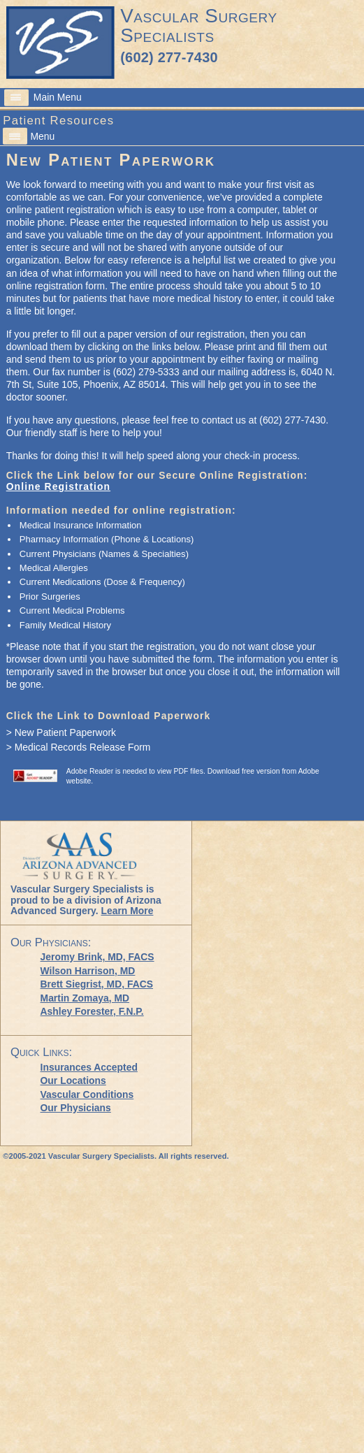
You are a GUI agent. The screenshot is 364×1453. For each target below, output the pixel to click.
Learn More (127, 910)
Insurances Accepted (89, 1067)
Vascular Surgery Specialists (198, 25)
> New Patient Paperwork (61, 732)
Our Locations (73, 1080)
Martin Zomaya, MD (85, 998)
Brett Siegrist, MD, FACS (97, 984)
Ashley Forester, (92, 1011)
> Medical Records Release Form (78, 747)
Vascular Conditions (87, 1094)
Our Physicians (76, 1107)
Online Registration (58, 486)
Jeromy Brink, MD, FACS (97, 956)
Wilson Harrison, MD (88, 970)
